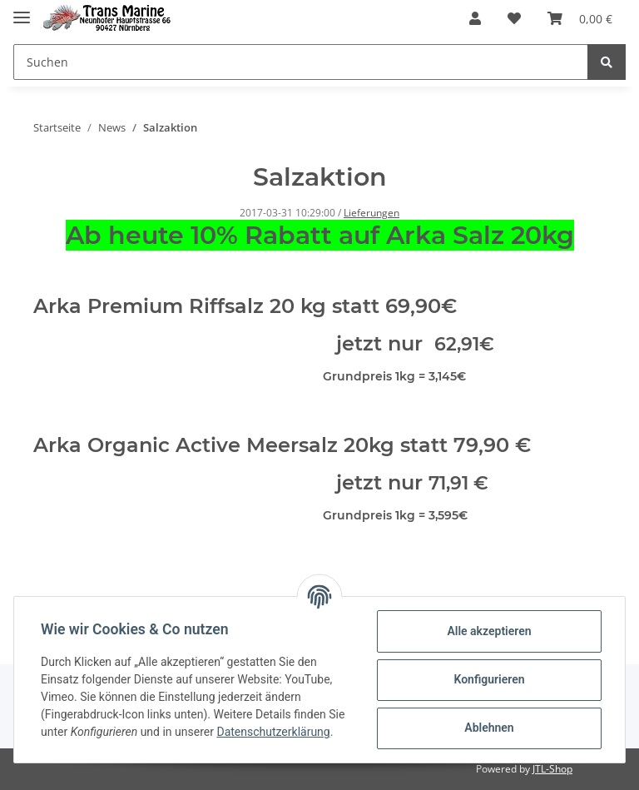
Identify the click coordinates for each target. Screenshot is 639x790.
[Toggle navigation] (21, 10)
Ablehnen (488, 727)
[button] (475, 18)
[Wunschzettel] (514, 18)
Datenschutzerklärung (272, 731)
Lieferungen (371, 213)
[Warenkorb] (580, 18)
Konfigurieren (488, 679)
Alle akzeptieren (489, 631)
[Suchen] (300, 62)
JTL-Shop (552, 769)
